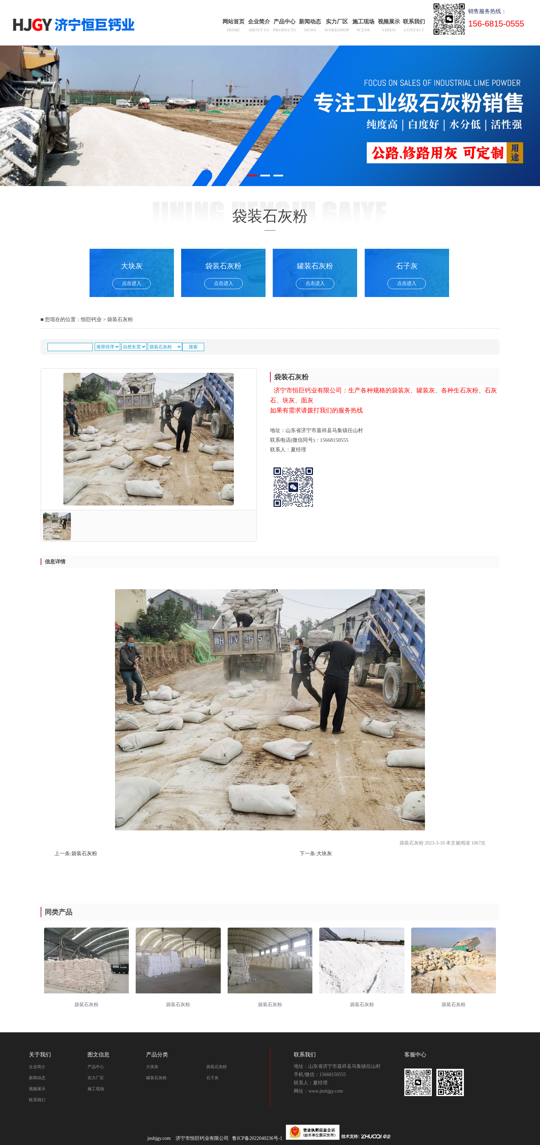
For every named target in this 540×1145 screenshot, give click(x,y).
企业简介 (259, 26)
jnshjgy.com (159, 1138)
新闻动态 (310, 26)
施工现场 (363, 26)
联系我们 (414, 26)
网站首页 (233, 26)
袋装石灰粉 (84, 853)
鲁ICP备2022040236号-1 (259, 1138)
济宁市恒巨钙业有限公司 (202, 1138)
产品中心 (284, 26)
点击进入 (131, 283)
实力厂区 (336, 26)
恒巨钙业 (91, 319)
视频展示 (389, 26)
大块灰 (324, 853)
